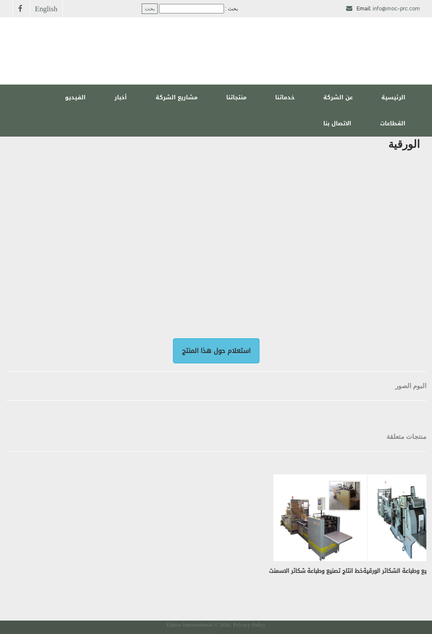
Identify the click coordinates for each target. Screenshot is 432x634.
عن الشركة (338, 97)
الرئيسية (393, 97)
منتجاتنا (236, 97)
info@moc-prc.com (396, 9)
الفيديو (75, 97)
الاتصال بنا (337, 123)
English (46, 8)
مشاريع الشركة (177, 97)
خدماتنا (285, 97)
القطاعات (393, 123)
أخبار (120, 97)
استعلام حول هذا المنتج (216, 351)
